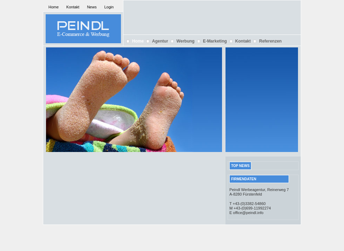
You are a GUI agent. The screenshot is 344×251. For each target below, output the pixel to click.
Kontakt (72, 7)
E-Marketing (215, 41)
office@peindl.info (248, 213)
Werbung (185, 41)
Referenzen (270, 41)
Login (109, 7)
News (92, 7)
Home (53, 7)
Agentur (160, 41)
